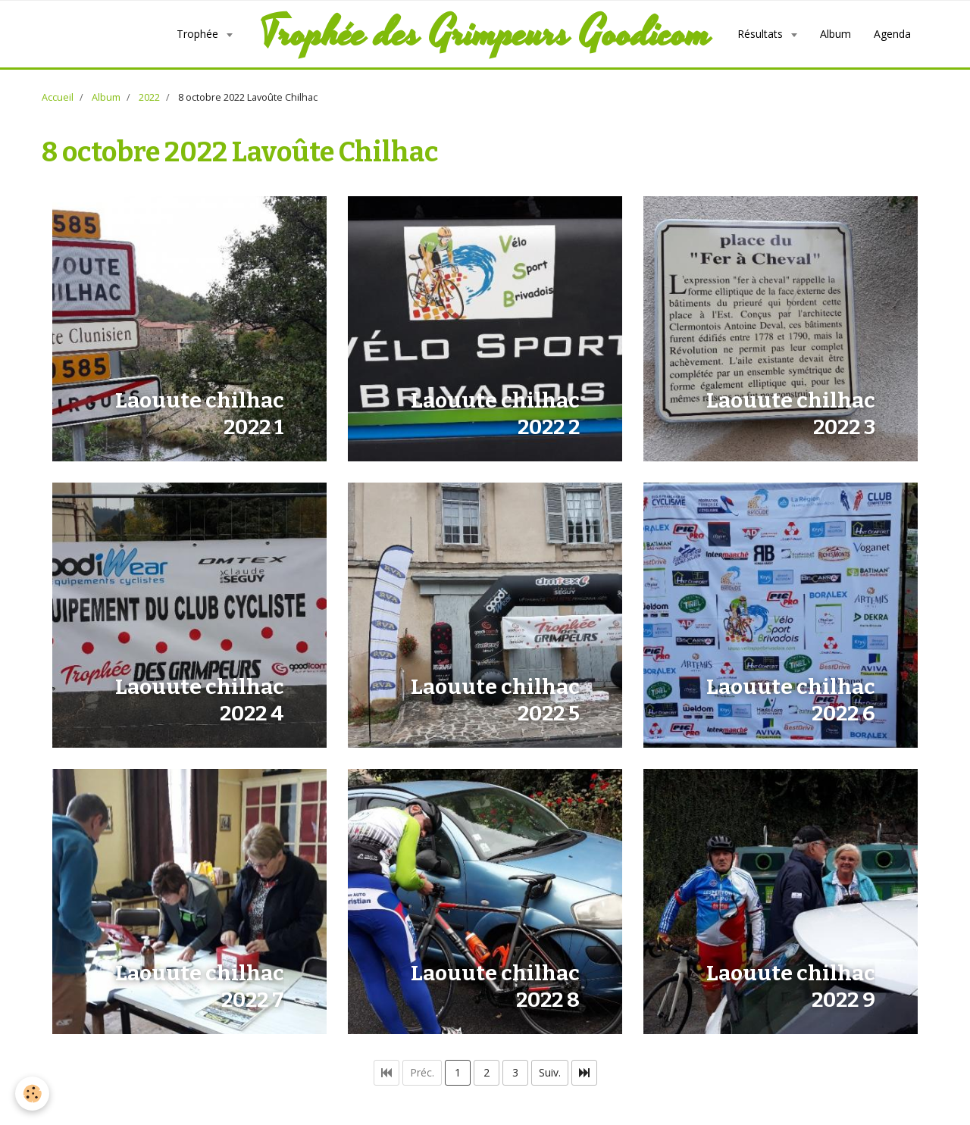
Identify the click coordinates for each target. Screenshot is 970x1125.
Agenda (892, 34)
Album (835, 34)
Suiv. (550, 1072)
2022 (149, 97)
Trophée (199, 34)
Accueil (58, 97)
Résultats (761, 34)
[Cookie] (32, 1094)
